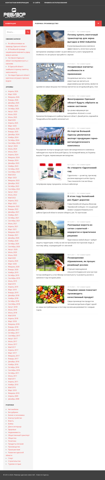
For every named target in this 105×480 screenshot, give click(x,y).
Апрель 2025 (13, 123)
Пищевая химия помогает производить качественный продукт (82, 293)
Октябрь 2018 (13, 301)
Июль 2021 (12, 223)
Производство (14, 447)
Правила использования (55, 3)
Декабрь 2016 (13, 361)
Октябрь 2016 (13, 367)
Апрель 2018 (13, 318)
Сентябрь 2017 (14, 336)
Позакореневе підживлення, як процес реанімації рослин (81, 261)
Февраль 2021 (13, 232)
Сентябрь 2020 (14, 246)
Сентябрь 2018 (14, 304)
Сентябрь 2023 (14, 172)
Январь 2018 (13, 327)
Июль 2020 (12, 252)
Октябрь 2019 (13, 275)
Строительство (14, 461)
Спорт (10, 458)
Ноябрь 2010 (13, 384)
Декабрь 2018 (13, 295)
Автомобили (13, 409)
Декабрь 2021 (13, 212)
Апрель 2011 (13, 382)
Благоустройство (15, 418)
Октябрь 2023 (13, 169)
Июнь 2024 (12, 152)
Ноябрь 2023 (13, 166)
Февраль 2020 (13, 267)
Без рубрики (13, 412)
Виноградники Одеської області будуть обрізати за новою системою (82, 102)
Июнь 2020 (12, 255)
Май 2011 (12, 379)
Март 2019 (12, 290)
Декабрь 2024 (13, 134)
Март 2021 (12, 229)
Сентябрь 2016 (14, 370)
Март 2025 (12, 126)
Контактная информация (17, 3)
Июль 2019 (12, 281)
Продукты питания (15, 444)
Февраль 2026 (13, 97)
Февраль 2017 (13, 356)
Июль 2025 (12, 114)
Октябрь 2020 (13, 244)
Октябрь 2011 (13, 373)
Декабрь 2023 (13, 163)
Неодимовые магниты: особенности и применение (80, 70)
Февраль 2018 (13, 324)
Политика (12, 441)
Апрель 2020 (13, 261)
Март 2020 (12, 264)
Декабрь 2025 (13, 103)
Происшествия (14, 449)
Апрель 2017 (13, 350)
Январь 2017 (13, 359)
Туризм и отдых (14, 464)
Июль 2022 (12, 195)
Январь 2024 (13, 160)
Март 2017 (12, 353)
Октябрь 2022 (13, 186)
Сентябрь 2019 (14, 278)
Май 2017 (12, 347)
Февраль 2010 (13, 393)
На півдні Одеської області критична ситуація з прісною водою (18, 78)
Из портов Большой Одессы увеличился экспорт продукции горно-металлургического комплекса (82, 138)
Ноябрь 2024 (13, 137)
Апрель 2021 (13, 226)
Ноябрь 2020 (13, 241)
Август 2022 (12, 192)
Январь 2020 (13, 269)
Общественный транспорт (19, 435)
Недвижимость (14, 432)
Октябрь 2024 (13, 140)
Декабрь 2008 (13, 399)
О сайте (36, 3)
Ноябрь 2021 (13, 215)
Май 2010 (12, 387)
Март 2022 (12, 203)
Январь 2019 (13, 292)
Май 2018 (12, 315)
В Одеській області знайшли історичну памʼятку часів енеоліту (17, 69)
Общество (12, 438)
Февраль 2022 (13, 206)
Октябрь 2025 (13, 108)
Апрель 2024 (13, 154)
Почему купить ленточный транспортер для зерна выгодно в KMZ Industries (82, 38)
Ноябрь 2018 (13, 298)
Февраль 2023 (13, 180)
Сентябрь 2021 (14, 221)
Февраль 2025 (13, 129)
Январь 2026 (13, 100)
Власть (11, 421)
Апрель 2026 (13, 91)
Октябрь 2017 (13, 333)
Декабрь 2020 (13, 238)
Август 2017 (12, 338)
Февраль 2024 (13, 157)
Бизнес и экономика (16, 415)
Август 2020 (12, 249)
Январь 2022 (13, 209)
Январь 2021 (13, 235)
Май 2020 (12, 258)
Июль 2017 (12, 341)
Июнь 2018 (12, 313)
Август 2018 (12, 307)
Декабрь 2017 (13, 330)
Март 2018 (12, 321)
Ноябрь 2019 (13, 272)
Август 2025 (12, 111)
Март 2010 (12, 390)
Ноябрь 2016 (13, 364)
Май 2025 (12, 120)
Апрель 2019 (13, 287)
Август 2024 (12, 146)
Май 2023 (12, 175)
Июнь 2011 (12, 376)
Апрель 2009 (13, 396)
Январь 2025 (13, 131)
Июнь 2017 (12, 344)
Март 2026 (12, 94)
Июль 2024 (12, 149)
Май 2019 (12, 284)
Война (10, 424)
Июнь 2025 (12, 117)
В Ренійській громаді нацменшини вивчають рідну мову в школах (18, 52)
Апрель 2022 (13, 200)
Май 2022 (12, 198)
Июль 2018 (12, 310)
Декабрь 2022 (13, 183)
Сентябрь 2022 (14, 189)
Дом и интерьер (14, 426)
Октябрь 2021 (13, 218)
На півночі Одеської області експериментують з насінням (17, 61)
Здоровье (12, 429)
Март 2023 (12, 177)
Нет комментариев (83, 32)
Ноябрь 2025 (13, 106)
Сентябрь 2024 (14, 143)
